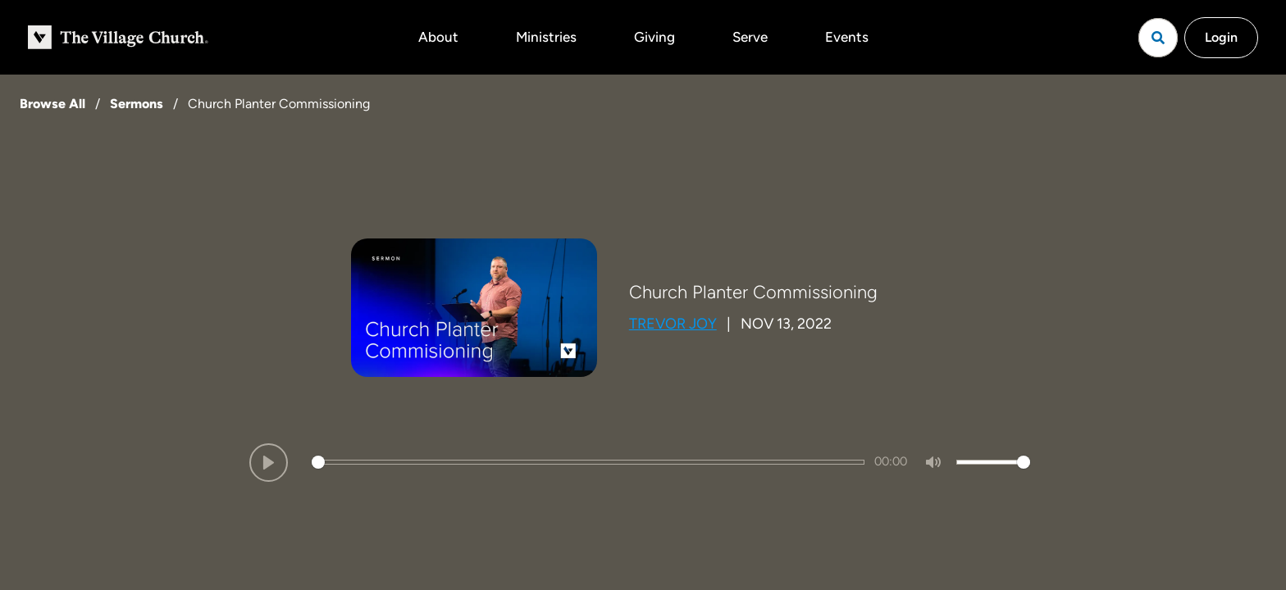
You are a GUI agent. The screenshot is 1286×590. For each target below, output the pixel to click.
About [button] (438, 37)
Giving (654, 37)
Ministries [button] (546, 37)
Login (1221, 37)
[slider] (588, 462)
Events (847, 37)
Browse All (52, 103)
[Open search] (1158, 37)
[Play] (268, 462)
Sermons (136, 103)
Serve (750, 37)
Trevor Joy (673, 324)
